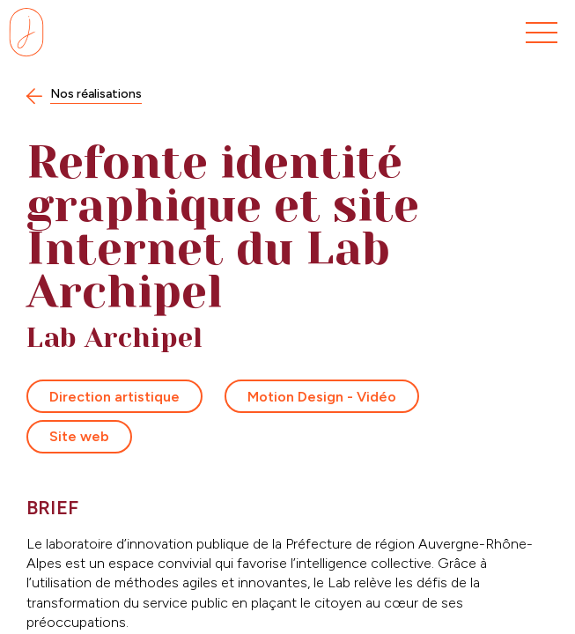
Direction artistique (114, 396)
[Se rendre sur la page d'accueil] (26, 32)
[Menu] (542, 33)
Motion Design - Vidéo (321, 396)
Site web (79, 436)
